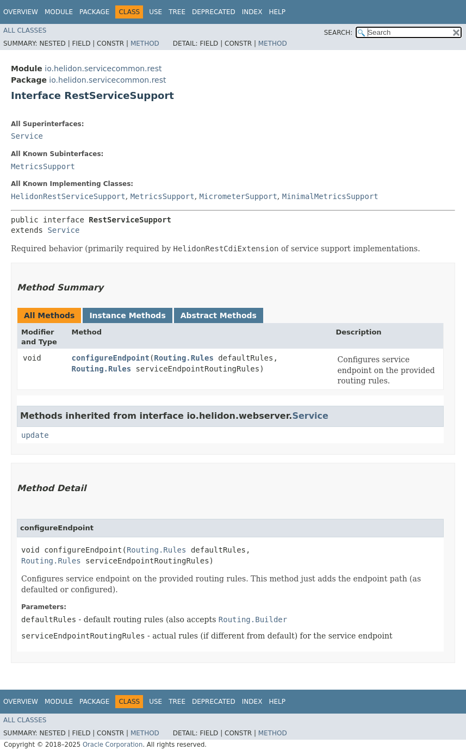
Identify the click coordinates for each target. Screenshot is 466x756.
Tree (177, 12)
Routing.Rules (184, 358)
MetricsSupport (43, 166)
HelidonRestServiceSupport (68, 196)
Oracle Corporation (113, 744)
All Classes (24, 30)
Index (252, 12)
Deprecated (213, 12)
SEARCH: (338, 32)
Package (94, 12)
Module (59, 12)
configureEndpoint (111, 358)
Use (155, 12)
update (35, 435)
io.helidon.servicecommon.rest (103, 68)
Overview (20, 12)
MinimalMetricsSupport (330, 196)
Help (277, 12)
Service (27, 136)
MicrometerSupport (238, 196)
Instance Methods (127, 315)
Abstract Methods (219, 315)
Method (145, 43)
